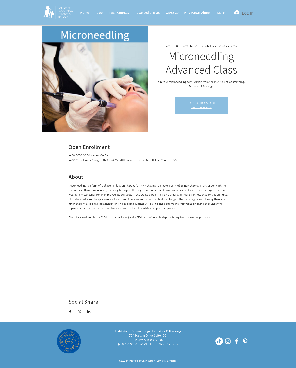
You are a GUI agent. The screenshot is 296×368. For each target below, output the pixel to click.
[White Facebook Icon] (236, 341)
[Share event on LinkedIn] (89, 311)
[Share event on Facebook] (70, 311)
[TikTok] (219, 341)
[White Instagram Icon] (228, 341)
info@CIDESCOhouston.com (158, 344)
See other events (201, 107)
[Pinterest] (245, 341)
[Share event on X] (79, 311)
